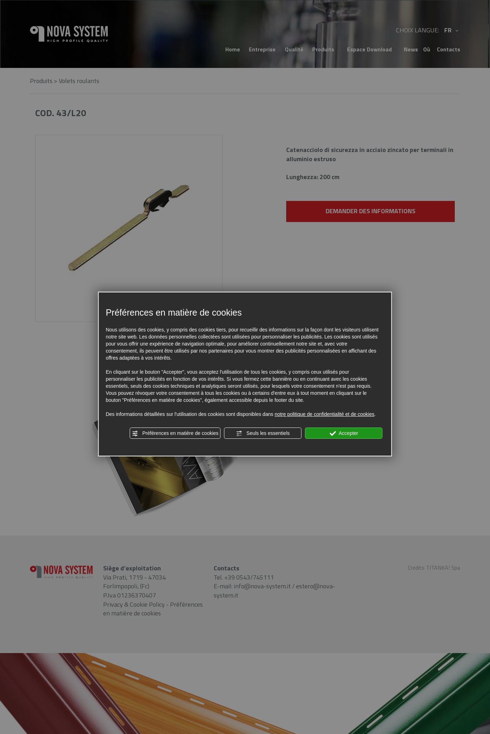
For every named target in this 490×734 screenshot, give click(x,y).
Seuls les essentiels (263, 433)
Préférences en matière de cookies (175, 433)
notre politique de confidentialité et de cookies (324, 414)
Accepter (343, 433)
